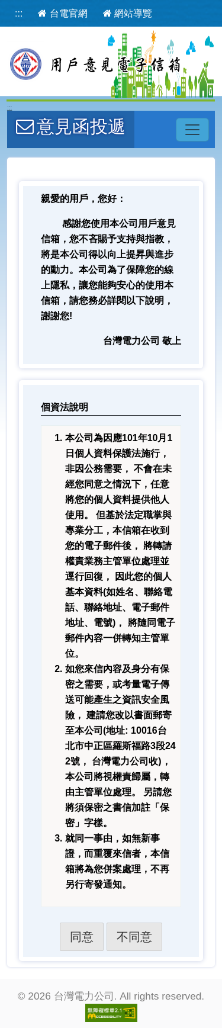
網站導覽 (127, 13)
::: (18, 13)
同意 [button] (82, 936)
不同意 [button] (134, 936)
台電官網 (62, 13)
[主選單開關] (192, 130)
